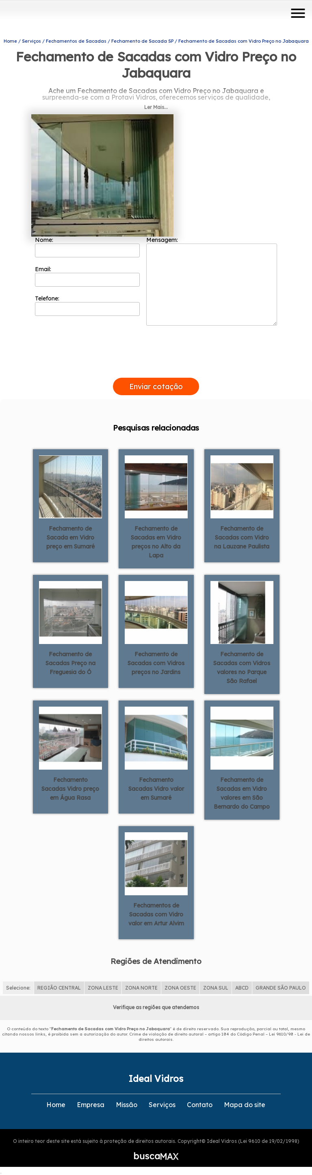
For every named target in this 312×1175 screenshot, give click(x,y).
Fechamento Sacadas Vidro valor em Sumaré (156, 788)
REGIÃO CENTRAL (59, 988)
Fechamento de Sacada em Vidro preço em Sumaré (70, 537)
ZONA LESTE (103, 988)
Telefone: (87, 305)
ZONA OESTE (180, 988)
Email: (87, 276)
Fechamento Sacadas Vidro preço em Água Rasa (70, 788)
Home (55, 1105)
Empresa (90, 1105)
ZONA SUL (215, 988)
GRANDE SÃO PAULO (281, 988)
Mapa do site (244, 1105)
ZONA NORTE (141, 988)
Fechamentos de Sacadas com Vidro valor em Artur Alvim (156, 914)
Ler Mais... (156, 107)
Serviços (162, 1105)
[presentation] (156, 368)
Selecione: (18, 988)
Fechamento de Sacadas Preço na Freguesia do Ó (70, 663)
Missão (126, 1105)
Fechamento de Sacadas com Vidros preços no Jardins (156, 663)
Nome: (87, 246)
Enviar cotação (156, 386)
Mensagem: (211, 281)
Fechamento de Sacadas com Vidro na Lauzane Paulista (241, 537)
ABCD (242, 988)
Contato (199, 1105)
